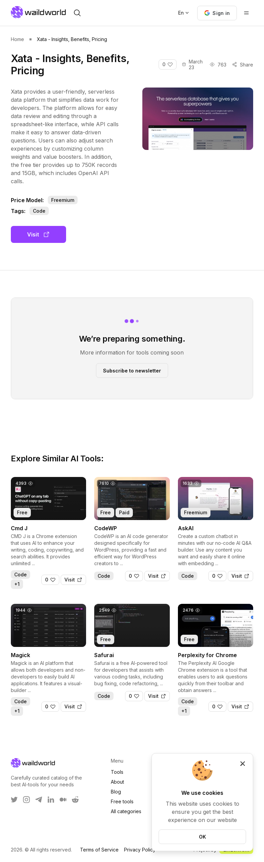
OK (202, 837)
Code (39, 211)
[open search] (77, 12)
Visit (38, 234)
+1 (17, 584)
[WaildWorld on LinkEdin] (50, 799)
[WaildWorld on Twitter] (14, 799)
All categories (126, 811)
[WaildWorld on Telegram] (38, 799)
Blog (116, 791)
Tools (117, 772)
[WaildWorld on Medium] (63, 799)
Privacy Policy (140, 850)
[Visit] (73, 580)
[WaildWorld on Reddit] (75, 799)
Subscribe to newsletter (132, 370)
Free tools (122, 801)
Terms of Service (99, 850)
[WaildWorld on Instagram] (26, 799)
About (117, 782)
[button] (217, 13)
